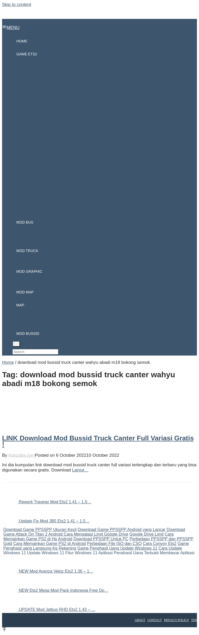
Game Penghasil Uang (98, 548)
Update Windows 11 (138, 548)
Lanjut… (80, 470)
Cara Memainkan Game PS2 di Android (49, 543)
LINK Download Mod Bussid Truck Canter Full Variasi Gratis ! (98, 441)
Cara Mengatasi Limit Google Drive (96, 534)
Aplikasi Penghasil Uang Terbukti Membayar (138, 553)
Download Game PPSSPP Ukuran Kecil (40, 529)
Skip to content (16, 4)
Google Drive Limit (146, 534)
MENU (10, 27)
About (139, 620)
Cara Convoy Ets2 (159, 543)
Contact (154, 620)
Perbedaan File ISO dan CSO (114, 543)
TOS (194, 620)
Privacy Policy (176, 620)
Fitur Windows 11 (81, 553)
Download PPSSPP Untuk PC (100, 539)
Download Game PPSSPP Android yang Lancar (122, 529)
